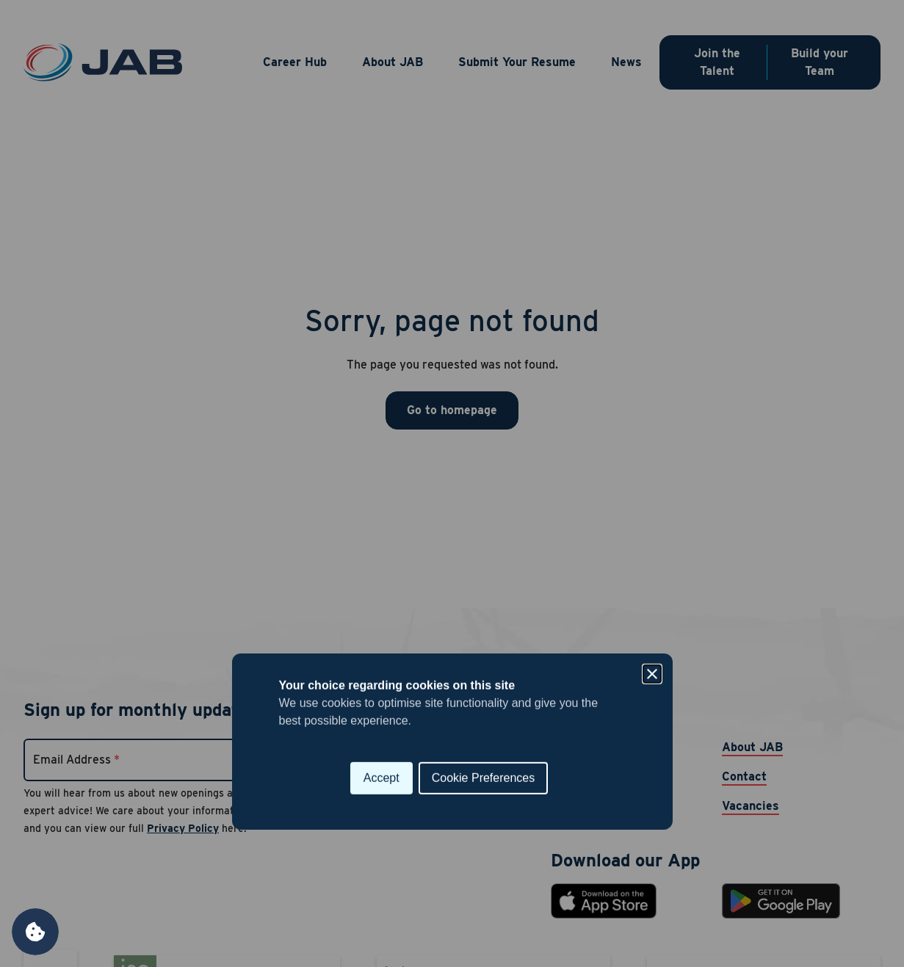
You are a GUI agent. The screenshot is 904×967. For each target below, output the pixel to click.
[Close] (652, 416)
